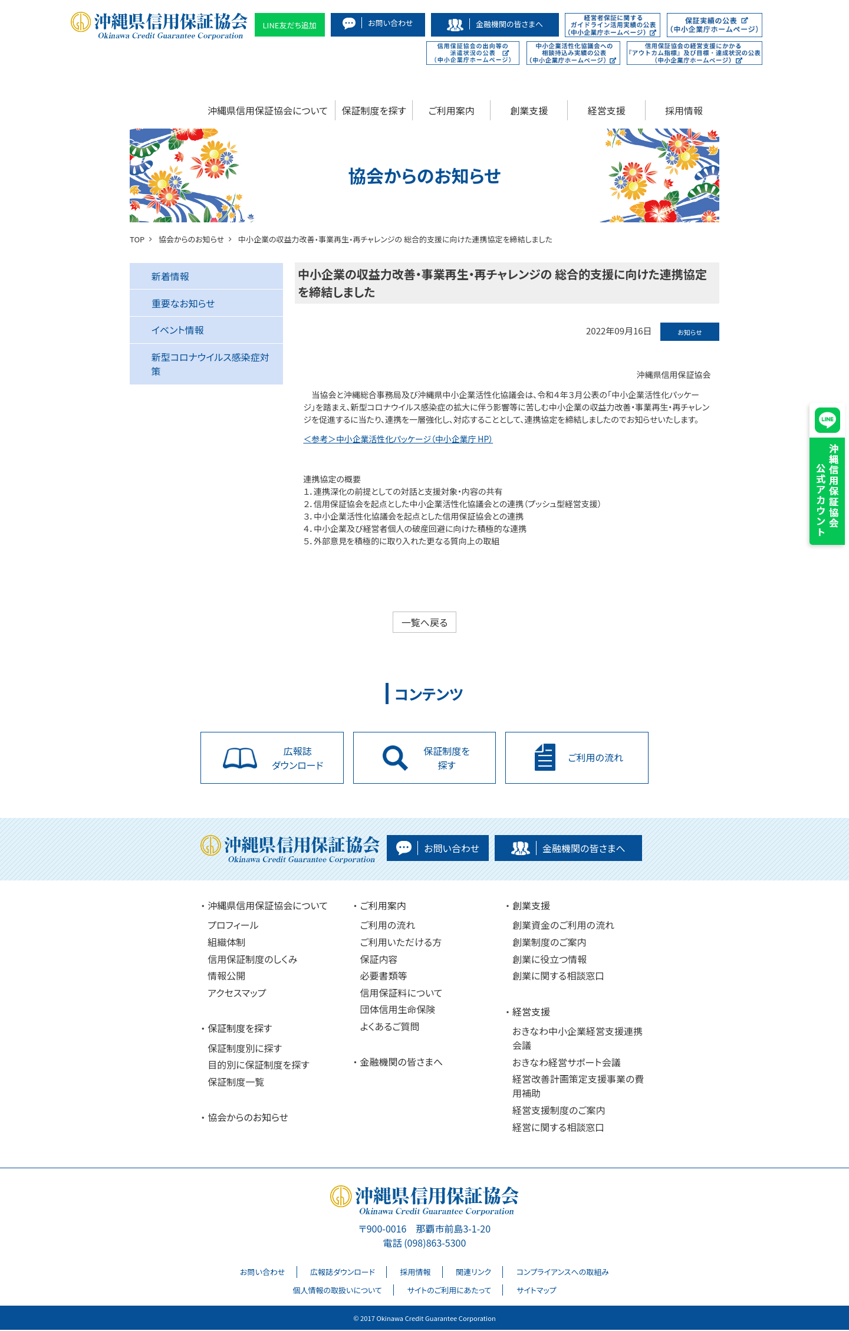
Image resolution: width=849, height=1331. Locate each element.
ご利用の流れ (388, 926)
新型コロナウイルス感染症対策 (210, 364)
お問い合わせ (262, 1273)
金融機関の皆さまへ (401, 1063)
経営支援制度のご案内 (559, 1111)
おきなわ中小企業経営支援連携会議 (577, 1039)
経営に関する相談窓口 (558, 1128)
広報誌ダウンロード (342, 1273)
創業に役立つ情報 (549, 960)
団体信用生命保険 (398, 1011)
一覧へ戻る (425, 622)
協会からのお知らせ (248, 1119)
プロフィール (233, 926)
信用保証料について (401, 994)
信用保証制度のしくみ (252, 960)
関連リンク (473, 1273)
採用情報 (684, 110)
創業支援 (529, 110)
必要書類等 (383, 977)
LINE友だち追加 (290, 25)
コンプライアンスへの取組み (562, 1273)
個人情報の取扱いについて (336, 1291)
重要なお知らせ (183, 303)
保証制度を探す (374, 110)
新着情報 (170, 276)
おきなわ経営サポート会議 (566, 1063)
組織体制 (226, 943)
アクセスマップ (237, 994)
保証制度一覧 (236, 1083)
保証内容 (379, 960)
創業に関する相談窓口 (558, 977)
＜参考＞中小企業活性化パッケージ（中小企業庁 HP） (399, 439)
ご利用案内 (452, 110)
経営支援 (607, 110)
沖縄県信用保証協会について (268, 110)
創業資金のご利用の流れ (563, 926)
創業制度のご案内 (549, 943)
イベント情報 (178, 330)
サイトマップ (536, 1291)
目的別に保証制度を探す (259, 1066)
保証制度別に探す (245, 1049)
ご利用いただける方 (401, 943)
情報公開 (226, 977)
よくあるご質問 (390, 1027)
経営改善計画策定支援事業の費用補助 (578, 1087)
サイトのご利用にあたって (449, 1291)
